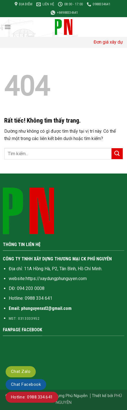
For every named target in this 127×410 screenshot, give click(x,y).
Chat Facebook (26, 384)
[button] (7, 27)
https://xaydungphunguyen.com (56, 278)
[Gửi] (117, 153)
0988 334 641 (38, 298)
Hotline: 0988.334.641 (32, 397)
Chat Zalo (20, 371)
